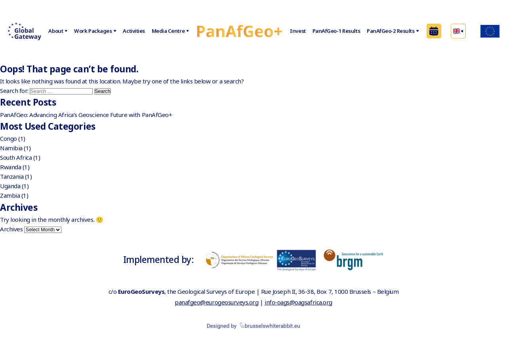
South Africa (16, 157)
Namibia (11, 148)
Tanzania (11, 176)
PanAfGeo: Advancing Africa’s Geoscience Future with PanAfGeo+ (86, 115)
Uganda (10, 186)
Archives (11, 229)
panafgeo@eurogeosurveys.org (216, 302)
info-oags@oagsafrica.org (298, 302)
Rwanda (10, 167)
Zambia (10, 195)
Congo (8, 138)
